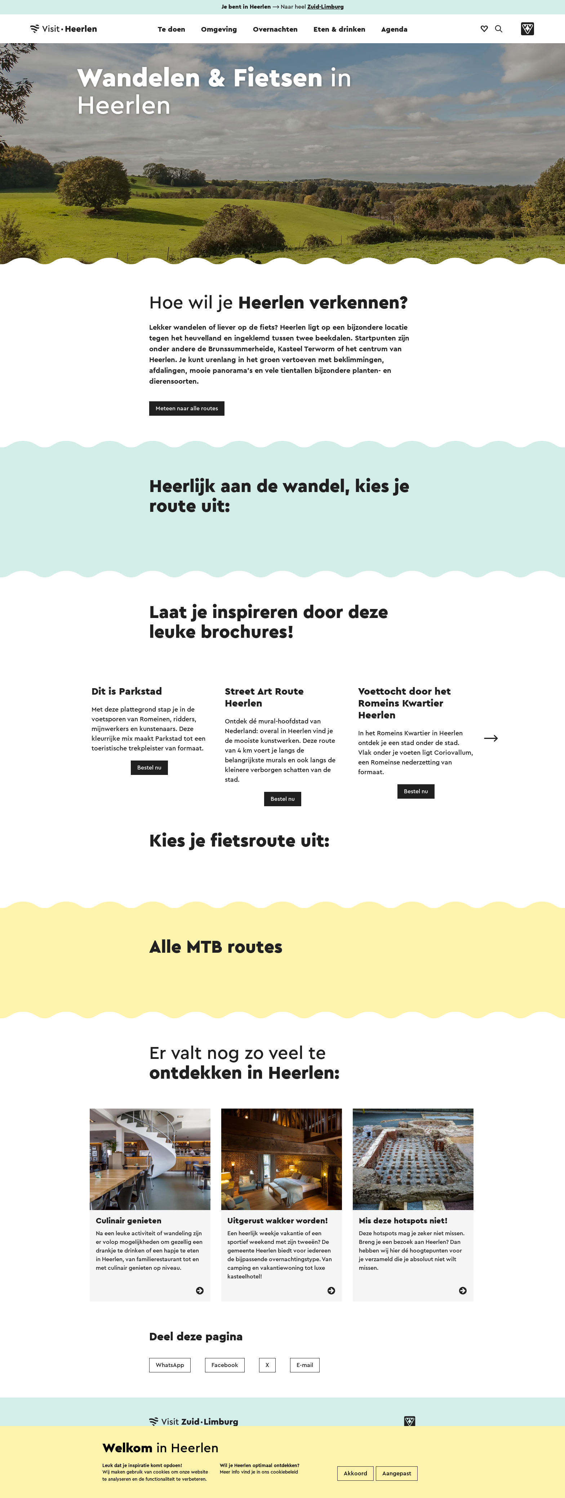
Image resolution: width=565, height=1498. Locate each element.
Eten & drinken (339, 29)
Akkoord (355, 1473)
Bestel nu (149, 768)
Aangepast (396, 1473)
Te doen (171, 29)
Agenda (394, 29)
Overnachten (275, 29)
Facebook (225, 1365)
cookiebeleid (284, 1472)
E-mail (305, 1365)
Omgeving (219, 29)
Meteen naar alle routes (187, 408)
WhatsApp (170, 1365)
